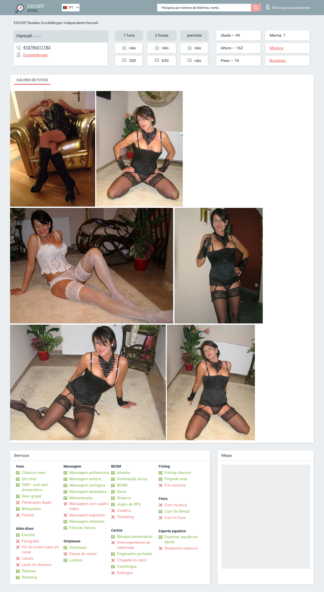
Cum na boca (176, 505)
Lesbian (76, 560)
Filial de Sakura (82, 527)
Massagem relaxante (87, 521)
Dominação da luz (132, 479)
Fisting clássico (178, 472)
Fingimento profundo (134, 554)
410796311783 (36, 47)
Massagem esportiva (87, 515)
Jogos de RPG (129, 504)
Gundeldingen (52, 23)
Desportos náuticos (181, 548)
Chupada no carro (132, 560)
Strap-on (124, 498)
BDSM (122, 485)
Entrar (288, 7)
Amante (123, 472)
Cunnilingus (127, 566)
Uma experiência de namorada (133, 545)
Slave (121, 491)
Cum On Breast (177, 511)
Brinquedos (31, 509)
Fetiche (28, 515)
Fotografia (30, 541)
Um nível (29, 479)
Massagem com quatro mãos (89, 506)
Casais (27, 558)
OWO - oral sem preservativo (35, 487)
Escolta (28, 535)
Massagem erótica (85, 479)
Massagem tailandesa (88, 491)
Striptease (78, 547)
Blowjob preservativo (134, 536)
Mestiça (276, 48)
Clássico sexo (34, 472)
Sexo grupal (32, 496)
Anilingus (125, 573)
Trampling (125, 517)
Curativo (124, 510)
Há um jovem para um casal (40, 549)
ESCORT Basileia (27, 23)
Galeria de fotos (32, 80)
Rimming (29, 577)
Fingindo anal (176, 479)
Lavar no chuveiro (37, 564)
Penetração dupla (36, 502)
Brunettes (278, 60)
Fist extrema (175, 485)
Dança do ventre (83, 554)
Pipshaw (29, 571)
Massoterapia (81, 498)
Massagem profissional (89, 472)
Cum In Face (175, 517)
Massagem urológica (87, 485)
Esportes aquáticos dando (181, 539)
